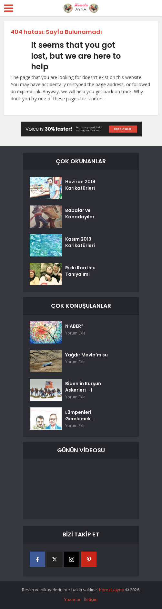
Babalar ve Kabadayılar (80, 213)
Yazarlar (72, 599)
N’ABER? (74, 326)
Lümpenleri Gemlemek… (79, 415)
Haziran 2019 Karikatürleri (80, 184)
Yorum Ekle (75, 333)
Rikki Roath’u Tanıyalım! (80, 271)
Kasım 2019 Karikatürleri (80, 242)
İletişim (90, 599)
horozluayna (111, 590)
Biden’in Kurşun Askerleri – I (83, 386)
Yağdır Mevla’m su (86, 355)
